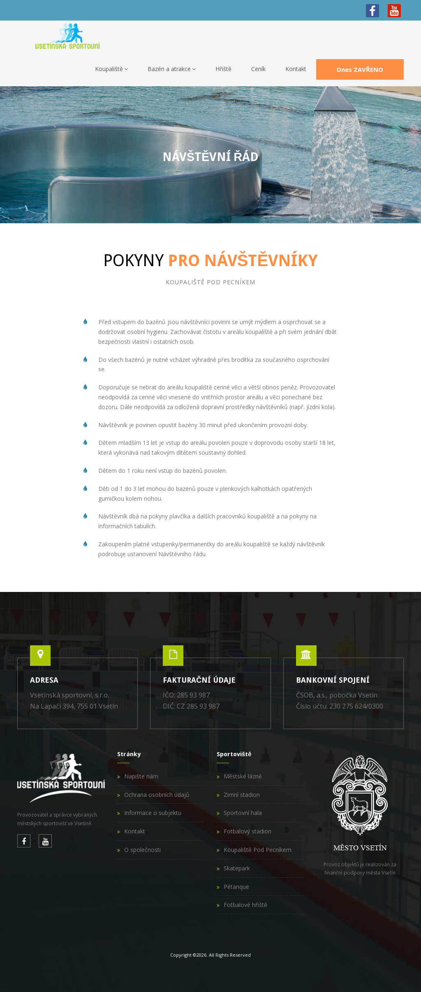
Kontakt (295, 69)
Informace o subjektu (152, 813)
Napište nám (141, 776)
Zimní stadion (242, 795)
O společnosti (142, 850)
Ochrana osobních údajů (157, 795)
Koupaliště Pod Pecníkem (257, 850)
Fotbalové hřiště (245, 905)
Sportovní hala (243, 813)
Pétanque (236, 887)
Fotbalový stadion (247, 831)
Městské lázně (243, 776)
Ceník (258, 69)
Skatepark (237, 868)
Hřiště (223, 69)
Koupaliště (111, 69)
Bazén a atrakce (172, 69)
